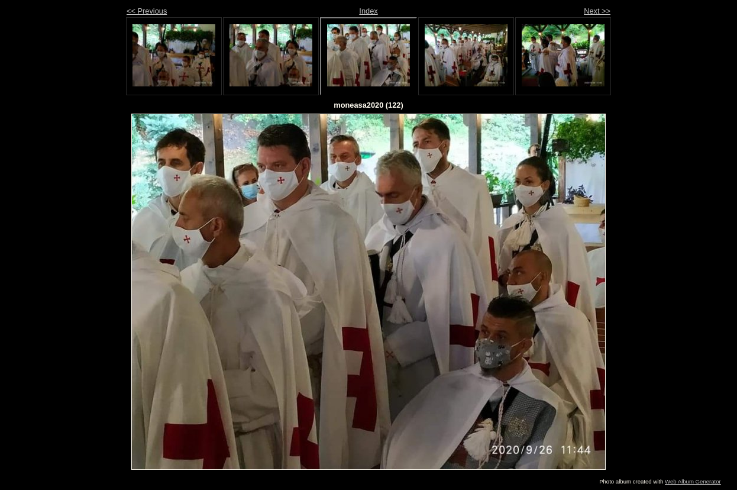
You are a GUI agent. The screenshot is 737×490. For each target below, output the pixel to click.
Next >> (597, 11)
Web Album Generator (693, 481)
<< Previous (147, 11)
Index (368, 11)
